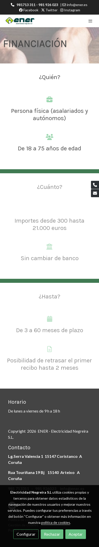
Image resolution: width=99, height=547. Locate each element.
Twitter (49, 10)
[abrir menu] (90, 21)
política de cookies (55, 522)
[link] (20, 21)
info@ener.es (77, 5)
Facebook (28, 10)
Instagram (70, 10)
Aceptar (76, 534)
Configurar (26, 534)
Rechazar (52, 534)
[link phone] (95, 185)
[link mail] (95, 193)
